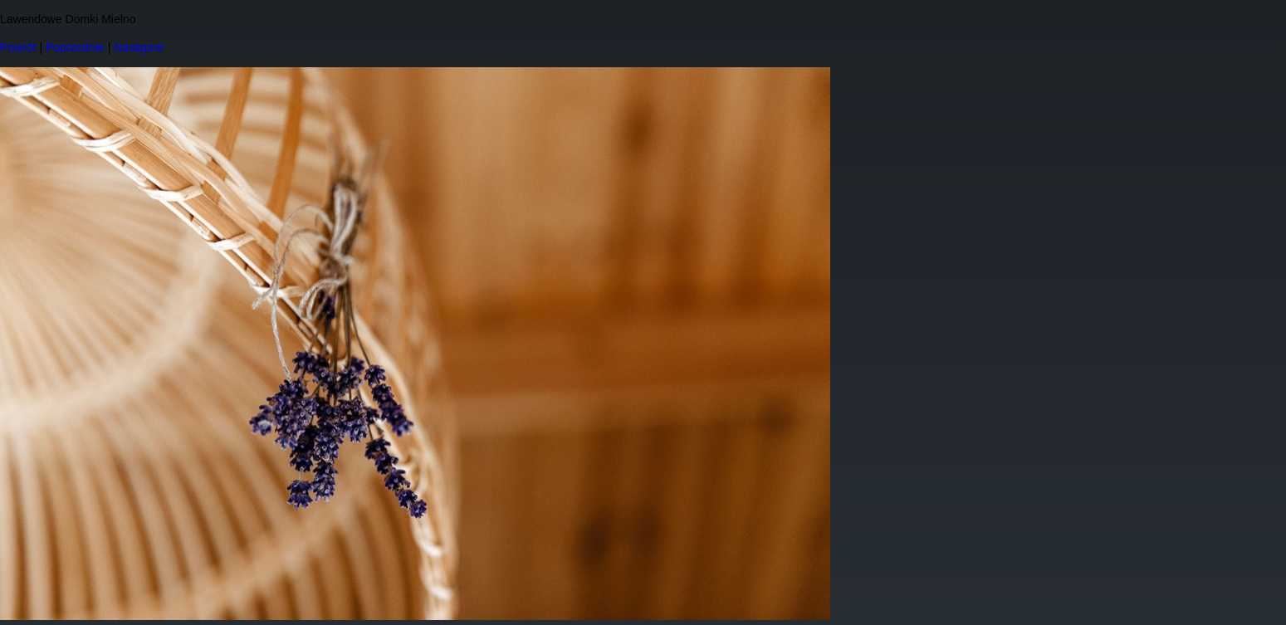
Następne (139, 47)
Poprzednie (75, 47)
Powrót (18, 47)
